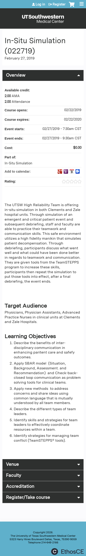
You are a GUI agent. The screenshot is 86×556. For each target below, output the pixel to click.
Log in (40, 4)
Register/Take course (28, 497)
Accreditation (20, 486)
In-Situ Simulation (18, 163)
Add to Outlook (77, 171)
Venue (12, 464)
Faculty (13, 475)
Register (59, 4)
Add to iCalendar (71, 171)
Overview (15, 75)
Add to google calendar (60, 171)
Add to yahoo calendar (66, 171)
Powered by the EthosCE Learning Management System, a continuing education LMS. (67, 551)
